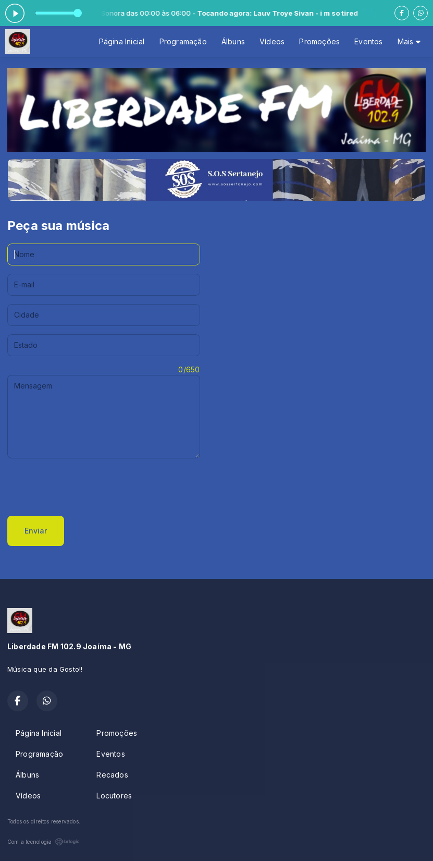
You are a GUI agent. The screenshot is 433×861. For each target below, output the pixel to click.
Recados (112, 774)
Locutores (114, 795)
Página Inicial (122, 41)
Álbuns (233, 41)
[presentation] (86, 487)
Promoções (319, 41)
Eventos (368, 41)
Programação (183, 41)
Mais (409, 41)
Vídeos (271, 41)
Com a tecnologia (43, 841)
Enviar (35, 530)
